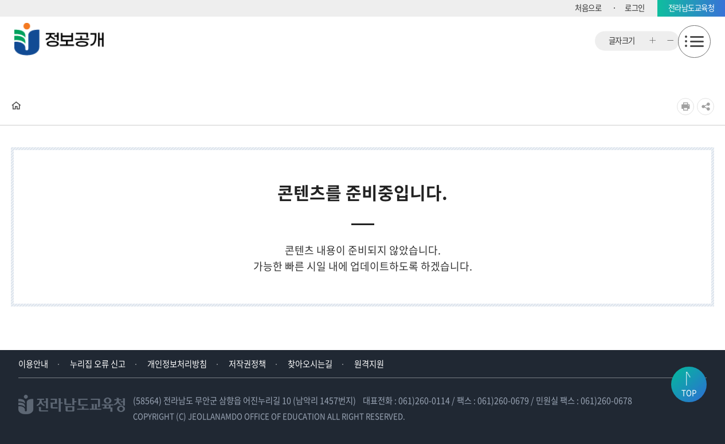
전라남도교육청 (691, 7)
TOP (688, 392)
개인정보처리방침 (177, 363)
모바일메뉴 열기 (694, 41)
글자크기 (622, 41)
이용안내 (33, 363)
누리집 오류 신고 (98, 363)
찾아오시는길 (310, 363)
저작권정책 (247, 363)
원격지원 (369, 363)
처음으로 (588, 7)
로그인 (635, 7)
